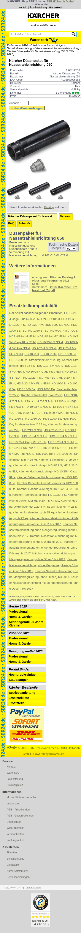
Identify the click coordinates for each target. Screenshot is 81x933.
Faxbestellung (15, 778)
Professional (18, 611)
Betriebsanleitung (22, 692)
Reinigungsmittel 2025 (26, 651)
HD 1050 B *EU (38, 330)
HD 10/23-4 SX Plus (61, 319)
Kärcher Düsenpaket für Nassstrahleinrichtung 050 (32, 216)
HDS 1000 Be (67, 354)
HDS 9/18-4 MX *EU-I (51, 336)
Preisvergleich (15, 785)
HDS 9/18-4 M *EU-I (22, 336)
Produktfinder (19, 669)
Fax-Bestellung (38, 7)
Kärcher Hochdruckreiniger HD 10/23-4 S (39, 494)
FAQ (11, 223)
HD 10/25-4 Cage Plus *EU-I (44, 371)
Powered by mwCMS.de (48, 753)
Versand (65, 216)
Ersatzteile (16, 703)
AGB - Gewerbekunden (20, 815)
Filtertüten (12, 852)
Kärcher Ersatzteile (23, 687)
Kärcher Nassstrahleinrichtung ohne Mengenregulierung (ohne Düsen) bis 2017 (43, 529)
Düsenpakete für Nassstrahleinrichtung (56, 48)
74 (44, 283)
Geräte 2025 (18, 606)
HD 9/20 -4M (35, 324)
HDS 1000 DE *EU (57, 324)
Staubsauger (18, 679)
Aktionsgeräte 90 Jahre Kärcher (26, 623)
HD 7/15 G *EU (32, 430)
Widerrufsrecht (15, 827)
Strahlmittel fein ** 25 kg (44, 360)
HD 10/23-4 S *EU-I (50, 342)
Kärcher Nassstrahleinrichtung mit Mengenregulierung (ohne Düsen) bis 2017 (43, 582)
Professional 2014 (17, 45)
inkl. (7, 887)
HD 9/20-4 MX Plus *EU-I (33, 383)
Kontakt (23, 7)
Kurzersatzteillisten (18, 871)
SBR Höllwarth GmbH (60, 1)
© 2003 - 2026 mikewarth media (33, 748)
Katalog (49, 207)
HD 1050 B (31, 354)
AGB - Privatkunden (18, 809)
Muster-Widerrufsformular (21, 797)
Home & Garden (21, 616)
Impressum (13, 803)
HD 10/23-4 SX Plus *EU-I (40, 377)
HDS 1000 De (18, 360)
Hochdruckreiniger (53, 45)
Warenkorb (55, 7)
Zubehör (35, 45)
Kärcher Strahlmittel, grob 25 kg (41, 395)
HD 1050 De (48, 354)
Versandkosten (15, 834)
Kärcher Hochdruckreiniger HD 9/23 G (37, 465)
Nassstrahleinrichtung (19, 48)
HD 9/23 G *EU (54, 430)
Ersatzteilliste (19, 698)
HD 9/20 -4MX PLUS (63, 330)
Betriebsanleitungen (18, 877)
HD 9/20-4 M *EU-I (44, 348)
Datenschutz (14, 821)
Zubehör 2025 (19, 633)
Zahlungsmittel (15, 840)
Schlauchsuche (15, 858)
